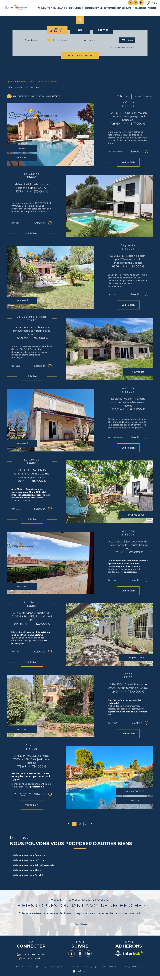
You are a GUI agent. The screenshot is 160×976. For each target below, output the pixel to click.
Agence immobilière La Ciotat (21, 81)
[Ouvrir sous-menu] (55, 8)
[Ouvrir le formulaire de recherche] (127, 40)
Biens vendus (76, 8)
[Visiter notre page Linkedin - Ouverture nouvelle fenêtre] (141, 2)
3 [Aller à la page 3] (85, 824)
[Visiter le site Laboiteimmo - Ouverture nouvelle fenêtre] (80, 971)
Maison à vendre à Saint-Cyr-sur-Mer (33, 865)
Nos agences (139, 8)
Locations (61, 8)
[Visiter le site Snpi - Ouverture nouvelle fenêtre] (118, 953)
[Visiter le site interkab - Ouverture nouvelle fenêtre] (133, 953)
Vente (41, 81)
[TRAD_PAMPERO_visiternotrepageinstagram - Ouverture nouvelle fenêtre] (135, 2)
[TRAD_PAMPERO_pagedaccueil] (15, 9)
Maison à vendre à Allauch (27, 870)
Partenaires (119, 967)
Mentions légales (89, 967)
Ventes (51, 8)
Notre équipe (124, 8)
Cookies (141, 967)
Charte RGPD (108, 967)
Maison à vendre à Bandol (27, 875)
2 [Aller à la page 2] (80, 824)
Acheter (152, 8)
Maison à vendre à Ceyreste (28, 855)
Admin (99, 967)
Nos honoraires (66, 967)
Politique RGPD (130, 967)
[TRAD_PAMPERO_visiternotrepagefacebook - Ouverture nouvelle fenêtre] (130, 2)
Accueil (42, 8)
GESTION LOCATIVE (93, 8)
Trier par (123, 96)
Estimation (110, 8)
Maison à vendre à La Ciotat (28, 860)
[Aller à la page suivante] (91, 824)
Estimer (103, 29)
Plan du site (77, 967)
